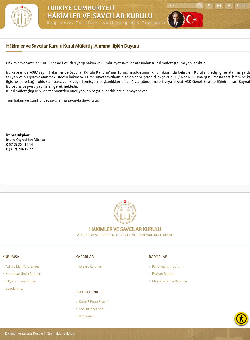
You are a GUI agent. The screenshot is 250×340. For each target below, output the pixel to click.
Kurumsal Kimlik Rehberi (21, 274)
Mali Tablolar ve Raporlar (168, 281)
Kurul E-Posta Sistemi (92, 302)
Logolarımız (12, 289)
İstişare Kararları (89, 267)
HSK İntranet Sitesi (90, 309)
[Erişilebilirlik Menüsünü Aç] (241, 318)
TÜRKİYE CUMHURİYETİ (81, 8)
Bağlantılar (85, 316)
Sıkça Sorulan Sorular (19, 281)
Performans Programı (166, 267)
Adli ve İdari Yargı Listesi (21, 267)
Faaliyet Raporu (162, 274)
